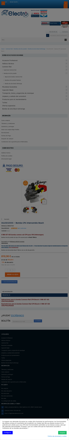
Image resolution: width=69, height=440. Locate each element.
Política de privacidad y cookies (57, 436)
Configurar (7, 432)
